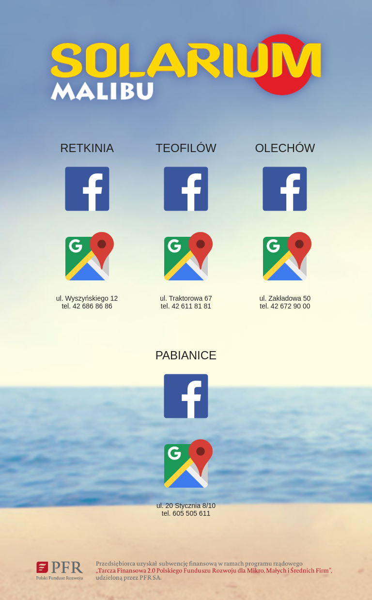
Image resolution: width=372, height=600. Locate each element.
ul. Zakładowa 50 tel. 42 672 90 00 (285, 302)
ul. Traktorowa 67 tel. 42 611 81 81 (186, 302)
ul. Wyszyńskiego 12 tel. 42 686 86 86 (87, 302)
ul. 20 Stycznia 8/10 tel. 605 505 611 (186, 509)
